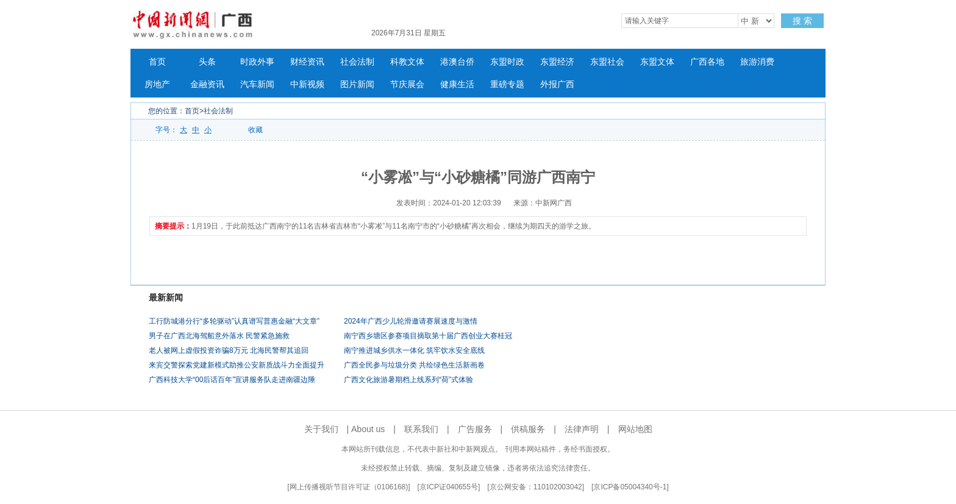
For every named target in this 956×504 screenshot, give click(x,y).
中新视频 (307, 84)
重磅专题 (507, 84)
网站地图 (635, 429)
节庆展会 (407, 84)
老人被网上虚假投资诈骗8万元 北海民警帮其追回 (229, 350)
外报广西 (557, 84)
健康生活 (457, 84)
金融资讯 (207, 84)
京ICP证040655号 (448, 487)
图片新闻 (357, 84)
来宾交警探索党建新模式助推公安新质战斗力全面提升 (236, 365)
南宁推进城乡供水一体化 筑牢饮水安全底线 (414, 350)
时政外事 (257, 61)
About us (368, 429)
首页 (157, 61)
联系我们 (421, 429)
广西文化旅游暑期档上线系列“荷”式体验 (408, 379)
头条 (207, 61)
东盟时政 (507, 61)
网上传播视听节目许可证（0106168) (349, 487)
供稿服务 (528, 429)
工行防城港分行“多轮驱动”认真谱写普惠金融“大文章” (234, 321)
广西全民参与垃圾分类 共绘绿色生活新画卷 (414, 365)
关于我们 (321, 429)
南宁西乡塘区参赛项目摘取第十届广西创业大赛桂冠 (428, 336)
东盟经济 (557, 61)
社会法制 (357, 61)
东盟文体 (657, 61)
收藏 (255, 130)
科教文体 (407, 61)
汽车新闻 (257, 84)
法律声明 (582, 429)
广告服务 (475, 429)
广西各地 (707, 61)
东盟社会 (607, 61)
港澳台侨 (457, 61)
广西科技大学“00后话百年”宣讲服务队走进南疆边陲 (232, 379)
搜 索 (802, 21)
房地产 (157, 84)
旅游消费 (757, 61)
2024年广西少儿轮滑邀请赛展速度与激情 (410, 321)
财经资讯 (307, 61)
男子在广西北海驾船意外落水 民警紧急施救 (219, 336)
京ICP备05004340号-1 (629, 487)
